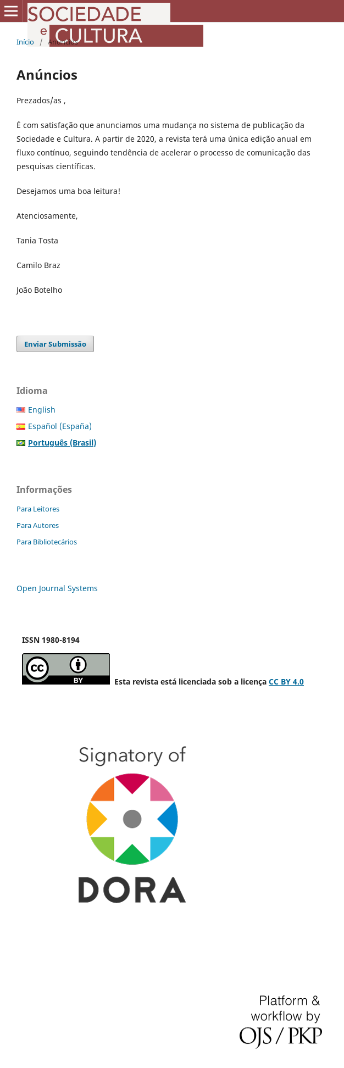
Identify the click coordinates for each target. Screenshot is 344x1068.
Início (25, 42)
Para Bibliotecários (46, 542)
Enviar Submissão (55, 344)
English (42, 409)
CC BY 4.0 (286, 681)
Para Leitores (37, 509)
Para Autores (37, 525)
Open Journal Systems (57, 588)
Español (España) (60, 426)
